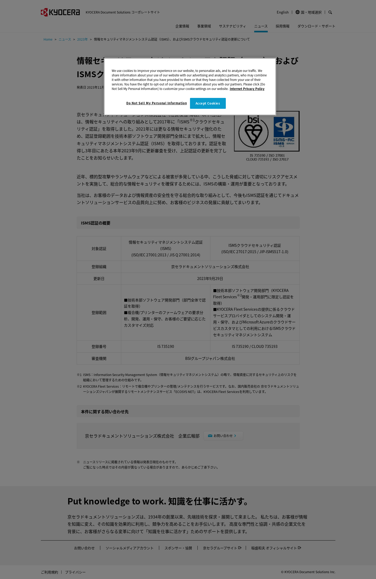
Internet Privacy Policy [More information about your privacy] (247, 89)
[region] (190, 86)
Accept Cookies (208, 103)
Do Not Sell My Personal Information (156, 103)
